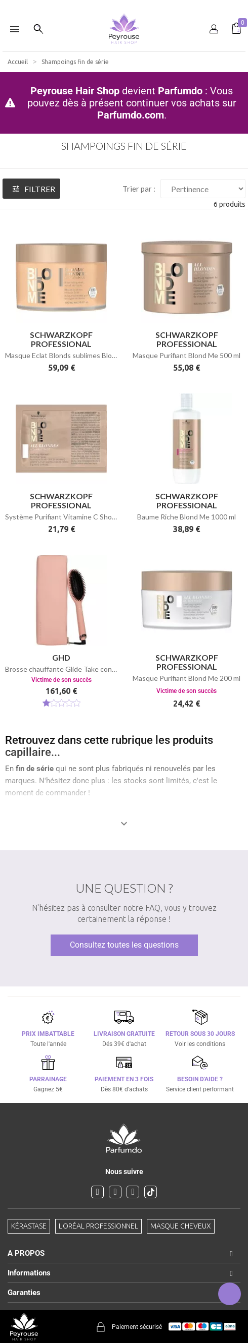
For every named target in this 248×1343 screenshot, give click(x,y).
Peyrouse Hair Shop (74, 91)
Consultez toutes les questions (124, 945)
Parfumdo (180, 91)
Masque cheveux (180, 1226)
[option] (124, 4)
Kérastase (29, 1226)
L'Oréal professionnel (98, 1226)
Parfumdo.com (130, 115)
